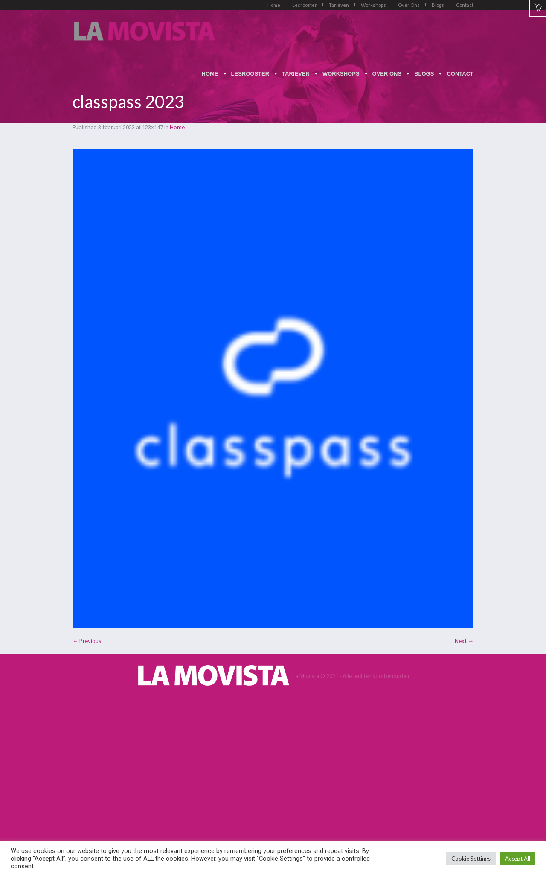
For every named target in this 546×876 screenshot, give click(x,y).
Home (177, 127)
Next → (464, 640)
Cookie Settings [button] (471, 858)
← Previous (87, 640)
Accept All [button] (517, 858)
